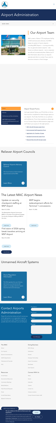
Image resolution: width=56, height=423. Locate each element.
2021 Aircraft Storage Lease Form (36, 127)
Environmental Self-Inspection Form (36, 130)
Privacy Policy (8, 418)
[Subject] (41, 321)
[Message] (41, 329)
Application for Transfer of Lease (35, 133)
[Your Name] (41, 309)
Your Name (33, 306)
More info (12, 421)
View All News (6, 252)
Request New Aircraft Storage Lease (36, 140)
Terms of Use (14, 418)
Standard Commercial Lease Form (36, 136)
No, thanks (37, 417)
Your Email (33, 312)
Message (33, 324)
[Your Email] (41, 315)
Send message (36, 336)
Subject (32, 318)
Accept (36, 412)
